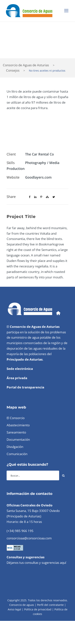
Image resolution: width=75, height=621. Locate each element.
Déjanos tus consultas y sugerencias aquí (36, 562)
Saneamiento (16, 432)
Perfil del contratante (50, 605)
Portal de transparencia (25, 387)
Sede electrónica (20, 368)
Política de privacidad (37, 609)
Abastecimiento (18, 425)
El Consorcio (16, 418)
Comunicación (17, 454)
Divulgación (15, 446)
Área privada (17, 378)
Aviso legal (14, 609)
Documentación (18, 439)
